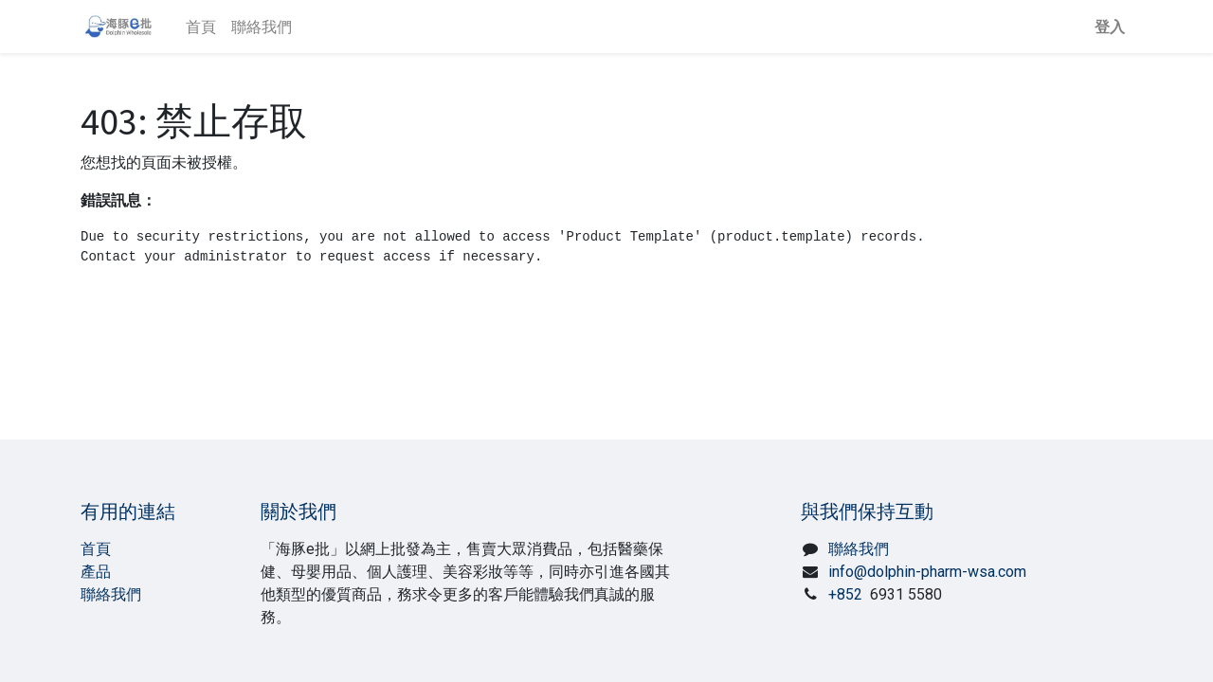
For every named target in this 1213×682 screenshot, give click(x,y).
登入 (1110, 26)
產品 (96, 572)
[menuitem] (201, 26)
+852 (885, 594)
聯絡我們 (111, 594)
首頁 (96, 549)
